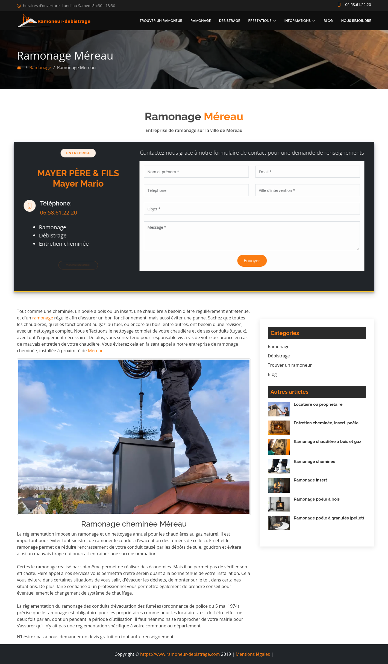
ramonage (42, 318)
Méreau (96, 351)
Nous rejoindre (356, 20)
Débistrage (279, 356)
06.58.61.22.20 (55, 212)
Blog (328, 20)
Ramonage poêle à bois (317, 499)
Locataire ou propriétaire (318, 404)
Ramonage (200, 20)
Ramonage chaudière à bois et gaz (327, 441)
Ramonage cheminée (315, 461)
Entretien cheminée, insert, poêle (326, 423)
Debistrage (229, 20)
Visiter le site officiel (75, 264)
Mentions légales (253, 654)
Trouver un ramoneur (161, 20)
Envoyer (255, 261)
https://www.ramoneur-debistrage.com (180, 654)
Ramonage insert (310, 480)
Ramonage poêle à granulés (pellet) (329, 518)
